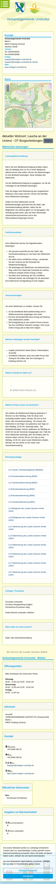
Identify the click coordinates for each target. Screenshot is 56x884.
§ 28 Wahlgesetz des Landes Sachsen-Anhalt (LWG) (27, 518)
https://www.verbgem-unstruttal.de (20, 773)
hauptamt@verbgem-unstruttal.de (18, 59)
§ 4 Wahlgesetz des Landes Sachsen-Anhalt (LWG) (26, 509)
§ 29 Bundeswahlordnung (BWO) (22, 496)
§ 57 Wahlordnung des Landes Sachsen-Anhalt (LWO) (27, 573)
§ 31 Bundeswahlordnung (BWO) (22, 502)
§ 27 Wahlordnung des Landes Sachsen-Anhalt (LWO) (27, 564)
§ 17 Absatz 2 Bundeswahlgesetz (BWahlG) (26, 470)
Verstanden (28, 876)
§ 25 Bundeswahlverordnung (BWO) (23, 476)
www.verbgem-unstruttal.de (15, 67)
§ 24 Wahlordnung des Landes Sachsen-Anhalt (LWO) (27, 546)
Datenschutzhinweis (28, 870)
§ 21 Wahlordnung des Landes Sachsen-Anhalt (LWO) (27, 528)
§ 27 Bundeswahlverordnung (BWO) (23, 483)
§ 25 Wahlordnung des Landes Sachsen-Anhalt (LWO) (27, 555)
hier (8, 864)
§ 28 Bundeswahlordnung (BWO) (22, 489)
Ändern (48, 141)
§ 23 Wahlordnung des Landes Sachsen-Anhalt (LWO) (27, 537)
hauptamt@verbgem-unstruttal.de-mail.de (21, 62)
